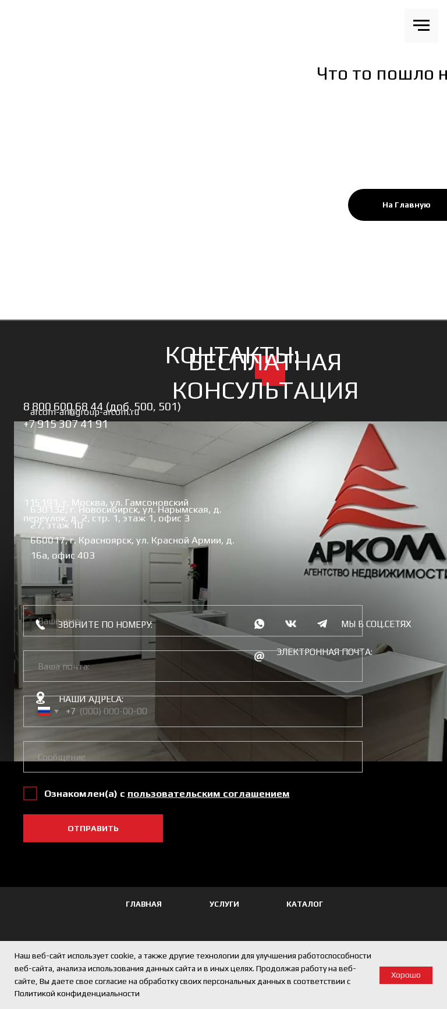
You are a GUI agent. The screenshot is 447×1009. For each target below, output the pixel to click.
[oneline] (193, 756)
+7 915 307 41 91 (65, 423)
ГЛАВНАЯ (144, 904)
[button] (208, 793)
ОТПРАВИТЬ (93, 828)
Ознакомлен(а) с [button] (85, 793)
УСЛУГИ (224, 904)
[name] (193, 620)
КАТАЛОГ (304, 904)
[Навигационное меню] (421, 25)
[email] (193, 666)
